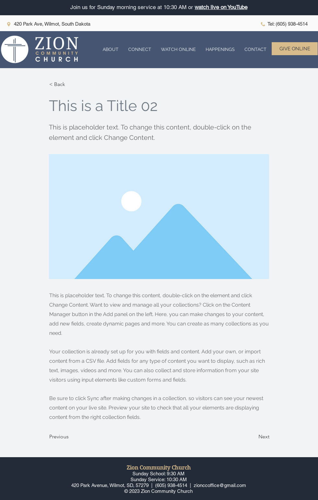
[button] (110, 49)
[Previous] (70, 437)
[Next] (253, 437)
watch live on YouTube (221, 7)
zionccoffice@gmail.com (220, 485)
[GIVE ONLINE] (295, 48)
